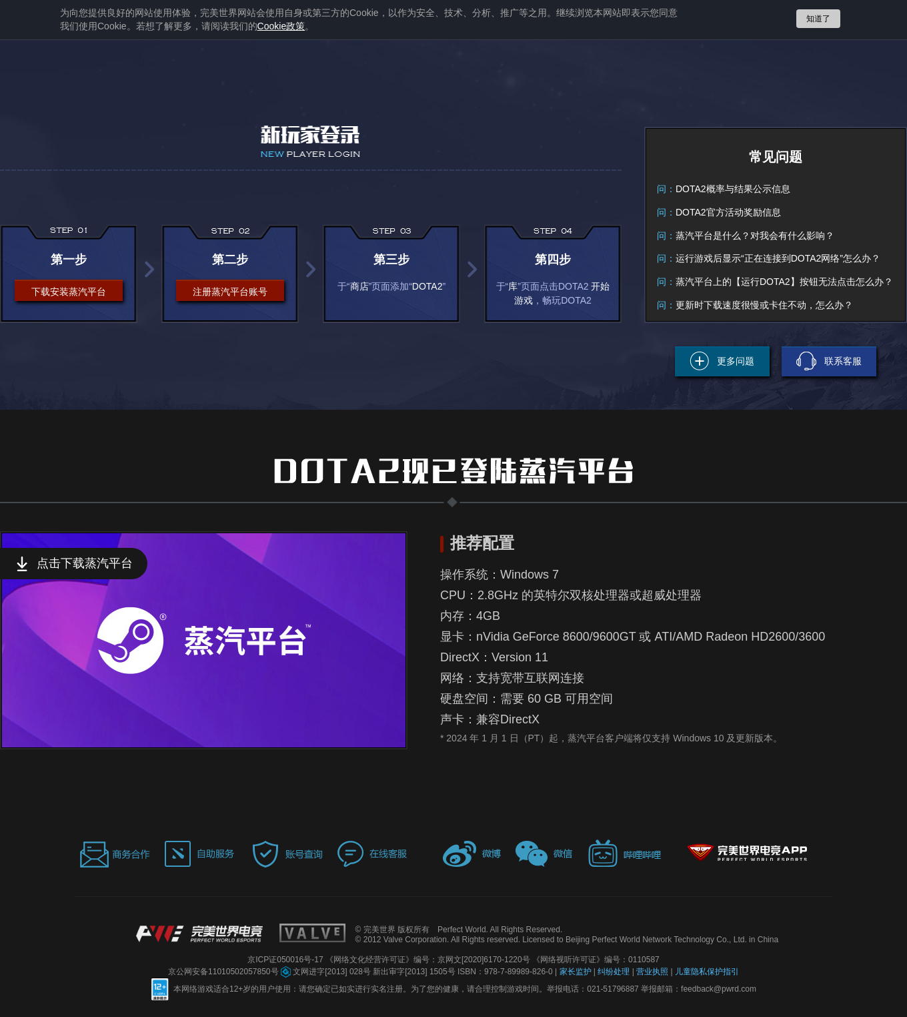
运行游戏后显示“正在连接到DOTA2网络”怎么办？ (778, 258)
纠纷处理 (615, 971)
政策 (281, 26)
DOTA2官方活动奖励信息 (728, 212)
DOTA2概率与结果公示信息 (733, 189)
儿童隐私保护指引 (707, 971)
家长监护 (577, 971)
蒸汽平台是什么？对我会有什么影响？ (755, 235)
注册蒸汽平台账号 (230, 291)
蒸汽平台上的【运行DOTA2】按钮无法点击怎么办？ (784, 281)
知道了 (818, 18)
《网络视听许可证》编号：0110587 (596, 959)
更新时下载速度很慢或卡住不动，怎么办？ (764, 305)
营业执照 (653, 971)
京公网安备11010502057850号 (224, 971)
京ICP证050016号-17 (286, 959)
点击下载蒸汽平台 (85, 563)
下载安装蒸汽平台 (68, 291)
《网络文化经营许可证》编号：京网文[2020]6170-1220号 (428, 959)
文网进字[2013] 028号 (327, 971)
